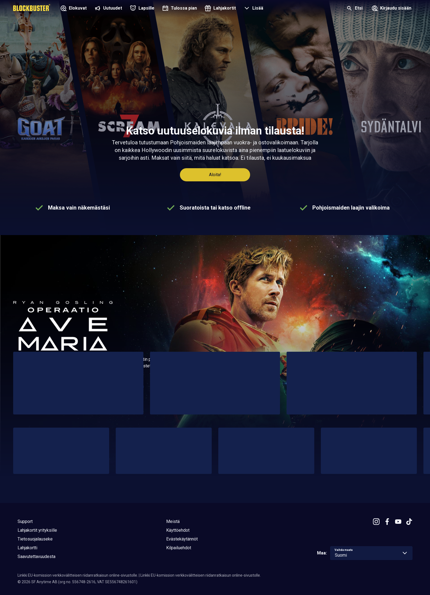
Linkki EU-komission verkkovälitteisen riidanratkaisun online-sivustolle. (78, 575)
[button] (252, 9)
